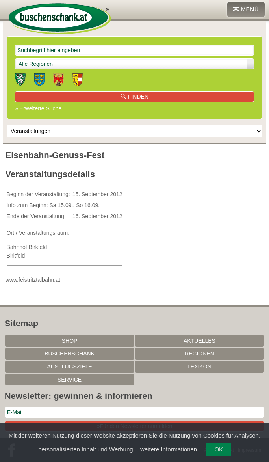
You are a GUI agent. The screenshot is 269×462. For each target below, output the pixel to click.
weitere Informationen (168, 449)
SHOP (70, 341)
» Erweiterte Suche (38, 108)
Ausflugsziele (69, 366)
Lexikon (199, 366)
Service (70, 379)
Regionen (199, 353)
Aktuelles (199, 341)
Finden (134, 97)
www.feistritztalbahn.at (33, 280)
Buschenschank (70, 353)
